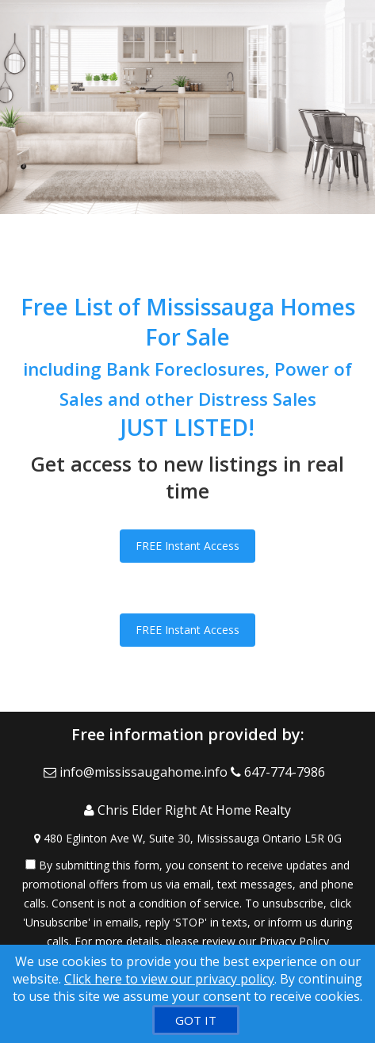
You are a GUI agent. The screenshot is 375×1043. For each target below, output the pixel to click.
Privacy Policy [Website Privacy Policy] (294, 941)
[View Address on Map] (187, 838)
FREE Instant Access (187, 545)
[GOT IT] (195, 1020)
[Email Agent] (137, 772)
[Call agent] (281, 772)
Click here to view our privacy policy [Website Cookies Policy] (169, 979)
